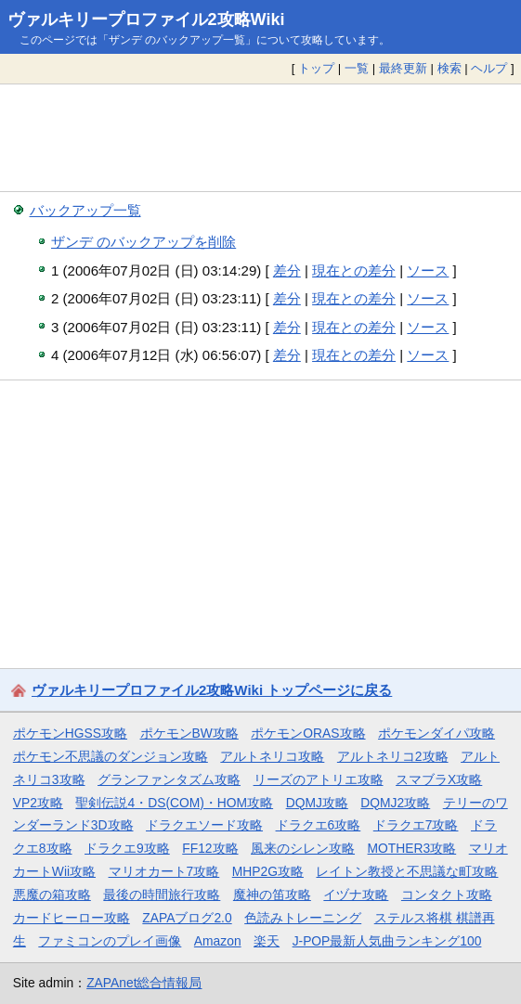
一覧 (357, 68)
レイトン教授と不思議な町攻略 (407, 871)
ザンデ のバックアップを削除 (143, 242)
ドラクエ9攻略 (127, 848)
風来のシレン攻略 (303, 848)
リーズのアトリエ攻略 (319, 779)
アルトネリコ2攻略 (393, 756)
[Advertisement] (260, 137)
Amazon (217, 940)
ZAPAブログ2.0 (186, 917)
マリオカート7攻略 (164, 871)
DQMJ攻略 (317, 802)
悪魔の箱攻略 (52, 894)
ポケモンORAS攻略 (308, 733)
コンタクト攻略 (446, 894)
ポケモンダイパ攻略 (436, 733)
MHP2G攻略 (268, 871)
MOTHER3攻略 (412, 848)
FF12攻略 (210, 848)
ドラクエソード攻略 (204, 824)
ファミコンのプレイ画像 (109, 940)
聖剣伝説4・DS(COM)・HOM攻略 (174, 802)
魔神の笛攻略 (272, 894)
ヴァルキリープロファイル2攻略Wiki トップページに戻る (212, 690)
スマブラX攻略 (439, 779)
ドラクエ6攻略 (318, 824)
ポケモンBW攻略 (189, 733)
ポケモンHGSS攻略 (70, 733)
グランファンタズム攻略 (169, 779)
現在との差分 (354, 270)
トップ (316, 68)
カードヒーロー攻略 (71, 917)
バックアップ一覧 (85, 210)
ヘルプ (489, 68)
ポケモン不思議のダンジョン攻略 (110, 756)
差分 (287, 270)
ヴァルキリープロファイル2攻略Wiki (146, 19)
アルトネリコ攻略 (272, 756)
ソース (428, 270)
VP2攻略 (38, 802)
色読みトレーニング (302, 917)
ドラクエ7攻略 (416, 824)
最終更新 (403, 68)
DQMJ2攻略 (395, 802)
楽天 (267, 940)
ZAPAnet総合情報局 (144, 982)
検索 (449, 68)
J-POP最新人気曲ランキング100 (387, 940)
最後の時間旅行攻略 (161, 894)
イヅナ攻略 (355, 894)
